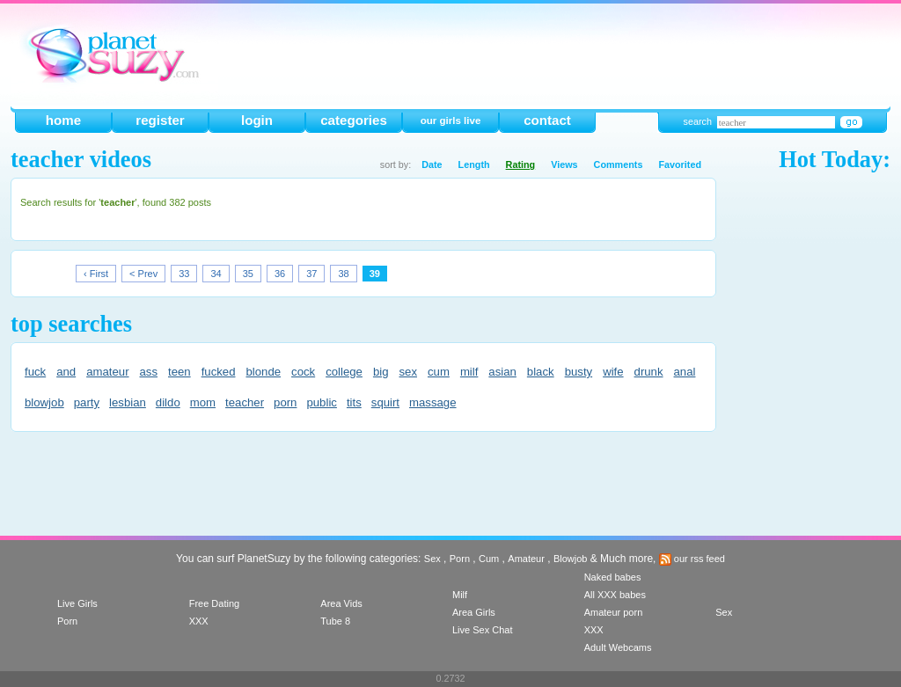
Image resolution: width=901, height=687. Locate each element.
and (66, 371)
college (344, 371)
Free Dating (214, 603)
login (257, 120)
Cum (489, 558)
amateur (107, 371)
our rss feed (692, 558)
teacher (244, 402)
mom (203, 402)
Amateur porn (613, 612)
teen (179, 371)
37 (311, 273)
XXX (199, 621)
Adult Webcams (618, 647)
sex (408, 371)
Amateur (526, 558)
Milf (459, 594)
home (63, 120)
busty (579, 371)
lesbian (127, 402)
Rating (521, 164)
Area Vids (341, 603)
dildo (168, 402)
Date (431, 164)
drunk (648, 371)
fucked (218, 371)
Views (564, 164)
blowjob (44, 402)
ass (149, 371)
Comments (618, 164)
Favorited (679, 164)
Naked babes (612, 577)
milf (469, 371)
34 (215, 273)
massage (433, 402)
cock (303, 371)
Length (474, 164)
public (321, 402)
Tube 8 (335, 621)
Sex (432, 558)
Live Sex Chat (482, 630)
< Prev (143, 273)
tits (354, 402)
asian (502, 371)
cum (439, 371)
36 (280, 273)
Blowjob (570, 558)
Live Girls (77, 603)
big (381, 371)
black (540, 371)
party (86, 402)
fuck (35, 371)
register (160, 120)
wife (613, 371)
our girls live (451, 120)
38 (343, 273)
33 (184, 273)
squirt (385, 402)
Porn (460, 558)
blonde (263, 371)
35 (248, 273)
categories (353, 120)
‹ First (96, 273)
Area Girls (473, 612)
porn (285, 402)
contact (547, 120)
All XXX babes (615, 594)
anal (685, 371)
